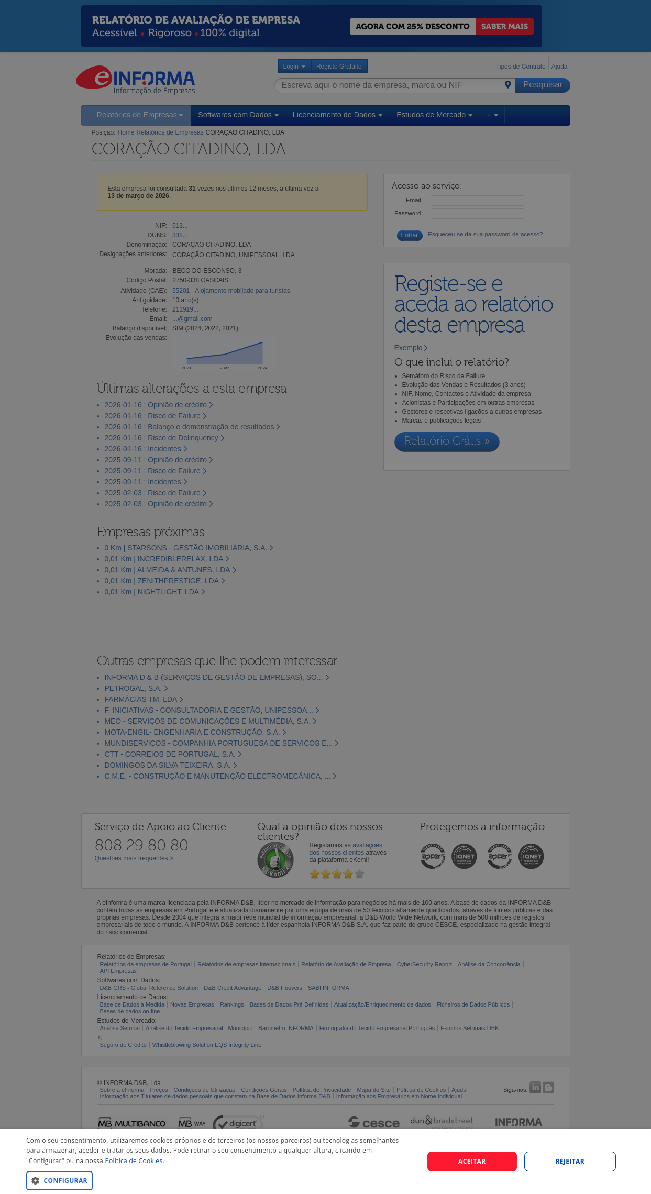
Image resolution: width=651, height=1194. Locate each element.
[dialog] (325, 1161)
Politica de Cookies (133, 1160)
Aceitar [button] (472, 1161)
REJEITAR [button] (569, 1161)
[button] (219, 1180)
